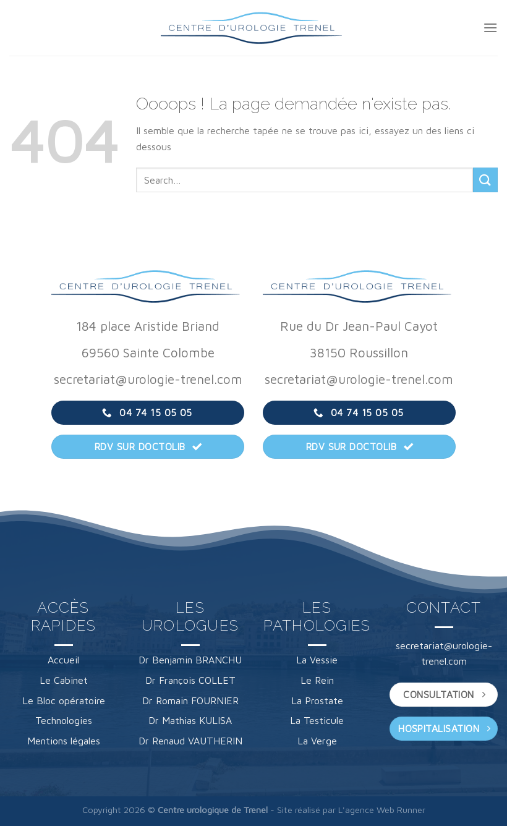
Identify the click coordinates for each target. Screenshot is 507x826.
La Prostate (317, 700)
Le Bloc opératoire (63, 700)
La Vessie (317, 659)
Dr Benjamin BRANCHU (190, 659)
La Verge (317, 740)
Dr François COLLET (190, 680)
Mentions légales (63, 740)
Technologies (63, 720)
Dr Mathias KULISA (190, 720)
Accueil (63, 659)
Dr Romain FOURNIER (190, 700)
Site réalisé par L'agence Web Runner (351, 809)
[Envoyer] (485, 180)
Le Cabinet (64, 680)
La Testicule (317, 720)
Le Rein (317, 680)
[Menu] (490, 27)
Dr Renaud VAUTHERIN (190, 740)
